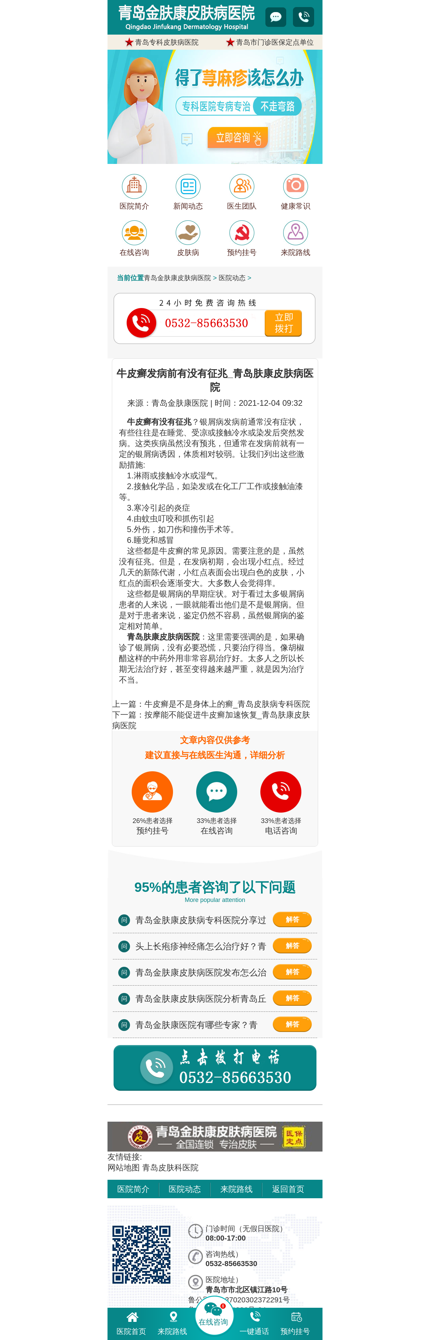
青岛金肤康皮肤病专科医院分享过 (200, 920)
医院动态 (232, 278)
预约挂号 (295, 1322)
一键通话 (254, 1322)
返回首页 (288, 1189)
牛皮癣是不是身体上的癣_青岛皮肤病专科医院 (227, 703)
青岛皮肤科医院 (170, 1167)
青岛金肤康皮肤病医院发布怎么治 (200, 972)
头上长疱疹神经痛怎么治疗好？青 (200, 946)
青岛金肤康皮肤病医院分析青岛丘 (200, 999)
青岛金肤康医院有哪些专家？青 (196, 1025)
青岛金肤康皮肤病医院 (177, 278)
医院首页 (131, 1322)
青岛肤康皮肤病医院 (163, 636)
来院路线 (236, 1189)
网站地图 (124, 1167)
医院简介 (133, 1189)
